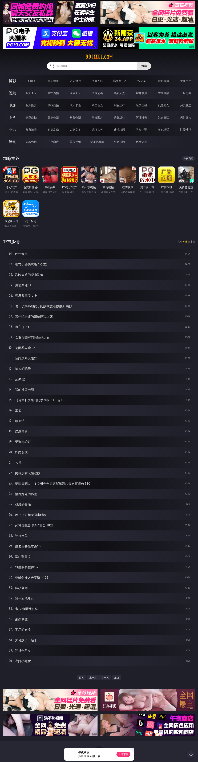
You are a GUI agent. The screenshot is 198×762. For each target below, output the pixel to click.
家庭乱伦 (53, 130)
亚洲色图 (53, 117)
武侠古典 (97, 130)
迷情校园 (119, 130)
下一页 (105, 677)
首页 (81, 677)
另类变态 (185, 105)
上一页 (93, 677)
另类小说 (141, 130)
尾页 (116, 677)
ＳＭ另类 (185, 93)
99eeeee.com (99, 57)
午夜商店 (53, 142)
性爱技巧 (185, 130)
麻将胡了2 (119, 81)
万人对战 (75, 81)
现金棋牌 (163, 81)
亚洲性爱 (31, 105)
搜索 (144, 66)
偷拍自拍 (53, 105)
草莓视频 (75, 142)
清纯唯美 (141, 117)
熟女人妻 (119, 93)
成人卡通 (75, 105)
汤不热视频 (97, 142)
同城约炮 (31, 142)
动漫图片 (97, 117)
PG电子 (31, 81)
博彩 (12, 80)
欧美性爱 (97, 105)
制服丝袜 (119, 105)
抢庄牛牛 (185, 81)
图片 (12, 117)
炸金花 (141, 81)
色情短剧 (141, 142)
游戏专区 (97, 81)
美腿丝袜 (119, 117)
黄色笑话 (163, 130)
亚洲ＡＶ (31, 93)
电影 (12, 105)
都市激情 (31, 130)
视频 (12, 93)
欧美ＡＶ (75, 93)
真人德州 (53, 81)
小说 (12, 129)
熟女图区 (163, 117)
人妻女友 (75, 130)
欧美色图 (75, 117)
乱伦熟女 (163, 105)
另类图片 (185, 117)
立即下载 (123, 754)
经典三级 (141, 105)
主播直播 (163, 93)
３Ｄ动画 (97, 93)
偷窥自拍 (31, 117)
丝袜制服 (141, 93)
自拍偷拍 (53, 93)
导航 (12, 141)
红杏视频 (119, 142)
